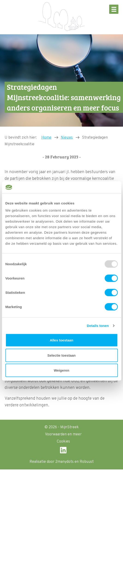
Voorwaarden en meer (63, 434)
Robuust (87, 462)
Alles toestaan (61, 340)
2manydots (64, 462)
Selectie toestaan (61, 355)
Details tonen (98, 325)
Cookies (63, 441)
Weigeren (61, 370)
